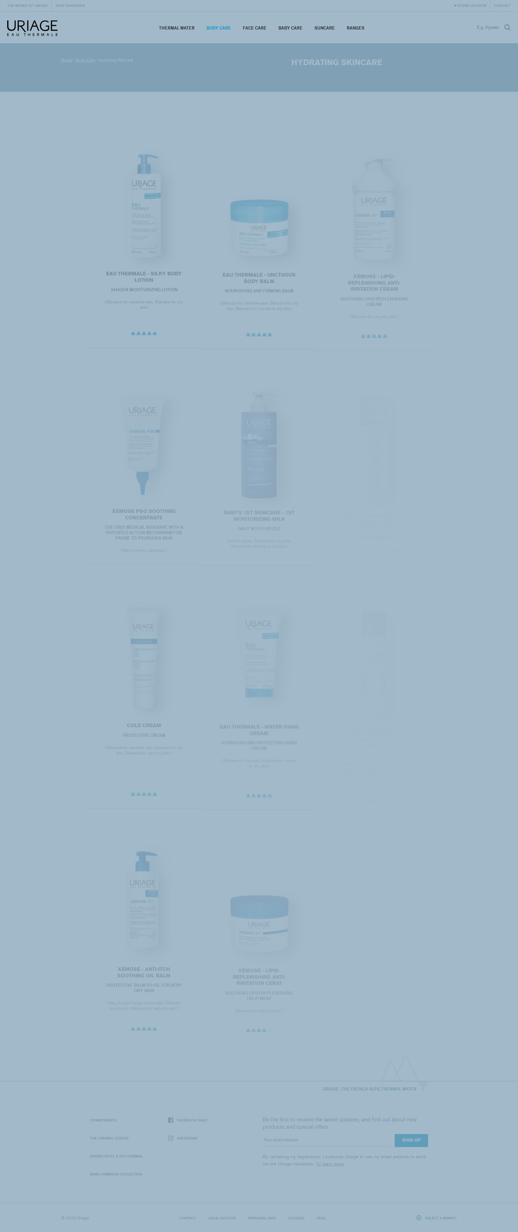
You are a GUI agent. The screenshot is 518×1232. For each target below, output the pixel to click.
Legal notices (222, 1218)
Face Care (255, 28)
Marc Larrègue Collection (116, 1174)
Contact (502, 5)
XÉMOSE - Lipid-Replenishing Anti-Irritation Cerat (258, 980)
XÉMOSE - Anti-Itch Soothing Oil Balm (144, 976)
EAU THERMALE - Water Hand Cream (258, 733)
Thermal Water (177, 28)
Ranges (355, 28)
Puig (321, 1218)
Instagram (182, 1138)
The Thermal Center (109, 1138)
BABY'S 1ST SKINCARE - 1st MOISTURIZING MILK (258, 519)
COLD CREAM (144, 728)
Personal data (262, 1218)
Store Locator (471, 5)
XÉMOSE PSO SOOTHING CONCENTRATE (144, 517)
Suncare (324, 28)
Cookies (296, 1218)
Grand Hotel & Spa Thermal (116, 1156)
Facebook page (187, 1120)
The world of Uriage (27, 5)
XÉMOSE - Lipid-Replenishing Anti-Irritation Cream (374, 286)
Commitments (103, 1120)
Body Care (218, 28)
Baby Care (290, 28)
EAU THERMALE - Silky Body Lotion (144, 279)
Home (66, 60)
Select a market (436, 1217)
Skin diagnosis (70, 5)
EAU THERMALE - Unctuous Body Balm (258, 281)
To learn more (330, 1163)
